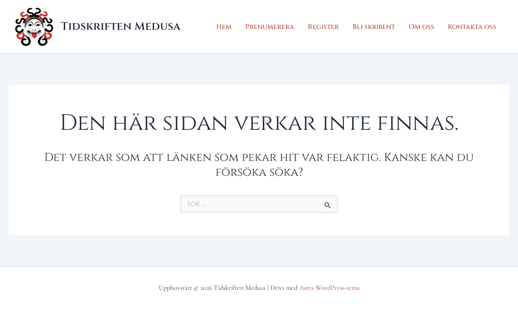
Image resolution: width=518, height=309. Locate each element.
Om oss (421, 26)
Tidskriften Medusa (120, 26)
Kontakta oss (472, 26)
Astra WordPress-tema (329, 287)
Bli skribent (373, 26)
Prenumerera (269, 26)
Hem (224, 26)
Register (323, 26)
